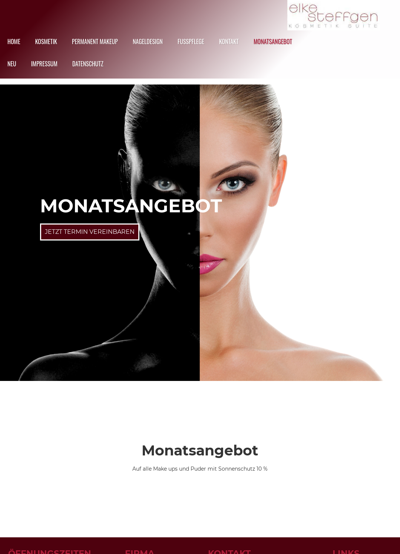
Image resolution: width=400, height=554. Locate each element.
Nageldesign (148, 41)
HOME (13, 41)
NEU (11, 63)
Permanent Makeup (95, 41)
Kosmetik (46, 41)
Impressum (44, 63)
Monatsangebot (273, 41)
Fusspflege (191, 41)
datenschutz (87, 63)
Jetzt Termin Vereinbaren (90, 231)
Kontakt (229, 41)
